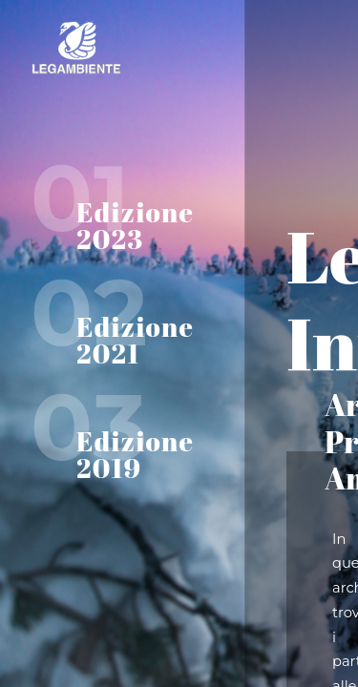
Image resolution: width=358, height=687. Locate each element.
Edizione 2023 (135, 225)
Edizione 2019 (135, 454)
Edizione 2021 (135, 339)
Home (143, 47)
